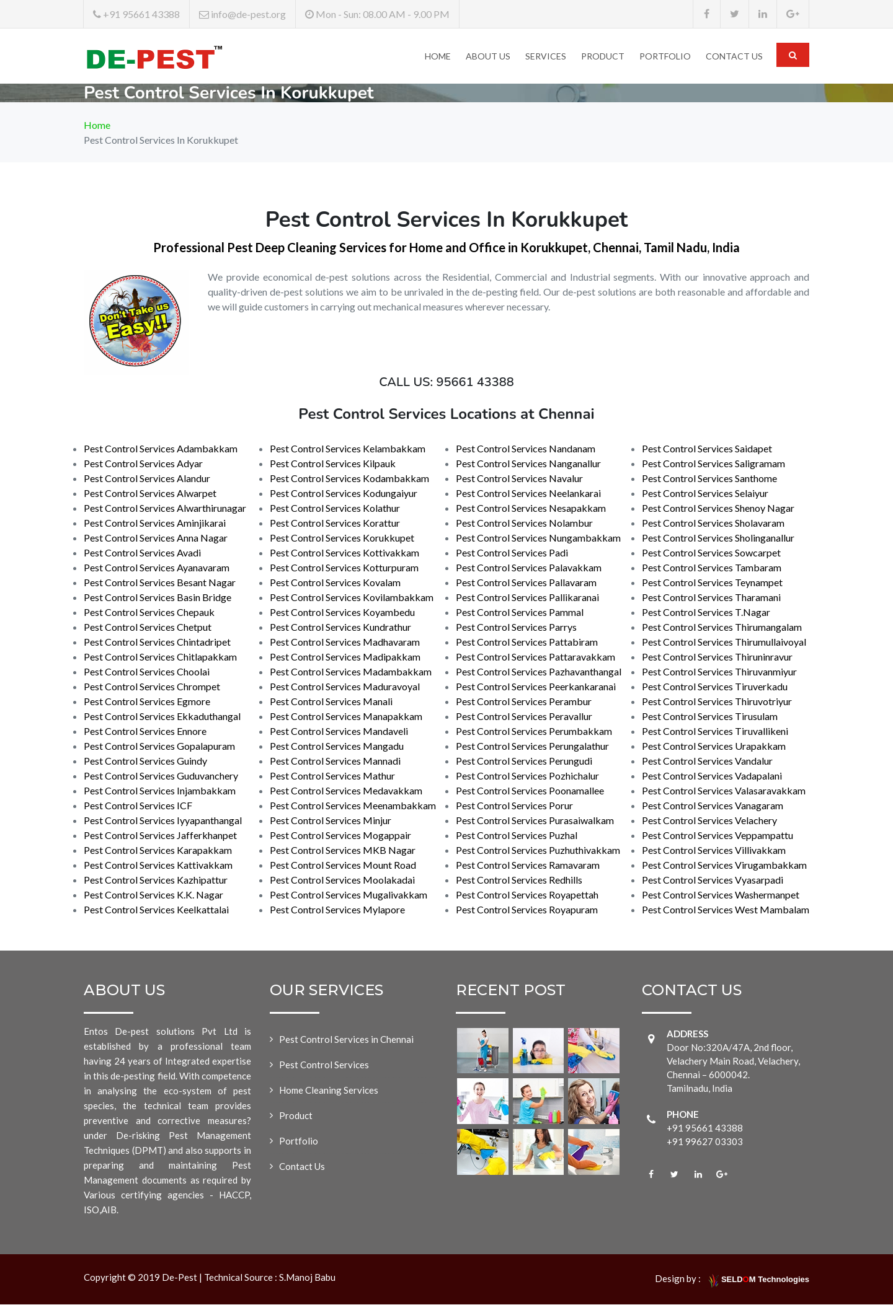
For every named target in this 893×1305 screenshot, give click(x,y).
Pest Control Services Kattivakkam (158, 865)
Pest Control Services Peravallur (524, 717)
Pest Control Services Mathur (332, 776)
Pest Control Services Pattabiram (527, 642)
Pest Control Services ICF (138, 806)
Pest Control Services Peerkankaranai (536, 687)
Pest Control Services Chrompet (152, 687)
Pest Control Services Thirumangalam (722, 627)
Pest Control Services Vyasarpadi (712, 880)
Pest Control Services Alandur (147, 479)
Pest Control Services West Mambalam (725, 910)
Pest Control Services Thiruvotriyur (717, 702)
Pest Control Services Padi (512, 553)
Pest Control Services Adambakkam (161, 449)
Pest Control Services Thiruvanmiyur (719, 672)
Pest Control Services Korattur (335, 523)
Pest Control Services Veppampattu (717, 835)
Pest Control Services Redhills (519, 880)
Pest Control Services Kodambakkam (349, 479)
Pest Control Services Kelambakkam (347, 449)
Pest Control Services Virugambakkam (724, 865)
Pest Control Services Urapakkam (714, 746)
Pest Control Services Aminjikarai (155, 523)
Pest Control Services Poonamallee (530, 791)
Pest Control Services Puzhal (516, 835)
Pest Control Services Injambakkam (160, 791)
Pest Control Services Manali (331, 702)
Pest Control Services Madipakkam (345, 657)
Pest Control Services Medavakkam (346, 791)
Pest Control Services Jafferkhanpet (160, 835)
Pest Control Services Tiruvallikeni (715, 731)
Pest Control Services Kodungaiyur (343, 493)
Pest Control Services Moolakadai (342, 880)
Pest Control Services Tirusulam (710, 717)
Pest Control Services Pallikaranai (527, 598)
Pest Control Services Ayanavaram (156, 568)
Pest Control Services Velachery (709, 821)
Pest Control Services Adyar (143, 464)
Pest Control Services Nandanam (525, 449)
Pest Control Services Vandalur (707, 761)
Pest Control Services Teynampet (712, 583)
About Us (488, 56)
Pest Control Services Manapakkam (346, 717)
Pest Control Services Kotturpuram (344, 568)
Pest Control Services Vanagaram (712, 806)
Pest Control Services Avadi (142, 553)
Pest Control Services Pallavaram (526, 583)
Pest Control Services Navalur (519, 479)
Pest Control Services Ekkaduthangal (162, 717)
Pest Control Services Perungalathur (532, 746)
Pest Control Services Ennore (145, 731)
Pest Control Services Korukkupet (342, 538)
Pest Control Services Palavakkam (529, 568)
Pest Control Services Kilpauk (333, 464)
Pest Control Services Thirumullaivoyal (724, 642)
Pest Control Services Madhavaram (345, 642)
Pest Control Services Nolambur (524, 523)
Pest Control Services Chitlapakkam (160, 657)
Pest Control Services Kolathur (335, 508)
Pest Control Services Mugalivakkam (348, 895)
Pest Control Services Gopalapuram (159, 746)
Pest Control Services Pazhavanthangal (538, 672)
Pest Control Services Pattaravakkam (535, 657)
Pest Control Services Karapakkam (158, 850)
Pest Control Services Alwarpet (150, 493)
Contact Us (734, 56)
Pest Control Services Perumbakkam (534, 731)
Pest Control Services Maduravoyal (345, 687)
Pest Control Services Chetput (147, 627)
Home (438, 56)
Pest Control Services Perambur (524, 702)
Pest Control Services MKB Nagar (342, 850)
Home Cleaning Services (328, 1090)
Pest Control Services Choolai (147, 672)
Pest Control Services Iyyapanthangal (163, 821)
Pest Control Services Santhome (709, 479)
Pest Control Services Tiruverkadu (715, 687)
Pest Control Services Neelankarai (528, 493)
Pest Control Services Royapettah (527, 895)
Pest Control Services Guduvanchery (161, 776)
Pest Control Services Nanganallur (528, 464)
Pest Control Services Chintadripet (157, 642)
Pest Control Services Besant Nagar (160, 583)
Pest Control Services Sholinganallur (718, 538)
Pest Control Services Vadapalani (712, 776)
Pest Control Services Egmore (147, 702)
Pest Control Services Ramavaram (528, 865)
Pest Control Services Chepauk (149, 612)
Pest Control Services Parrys (516, 627)
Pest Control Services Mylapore (337, 910)
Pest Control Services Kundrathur (340, 627)
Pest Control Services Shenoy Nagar (718, 508)
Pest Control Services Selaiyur (705, 493)
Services (545, 56)
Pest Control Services (324, 1065)
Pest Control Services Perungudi (524, 761)
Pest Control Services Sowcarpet (711, 553)
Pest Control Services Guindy (145, 761)
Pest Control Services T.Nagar (706, 612)
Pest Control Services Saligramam (713, 464)
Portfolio (665, 56)
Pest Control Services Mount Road (343, 865)
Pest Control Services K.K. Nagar (153, 895)
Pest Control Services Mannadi (335, 761)
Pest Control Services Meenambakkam (353, 806)
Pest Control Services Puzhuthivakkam (538, 850)
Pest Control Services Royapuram (527, 910)
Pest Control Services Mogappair (340, 835)
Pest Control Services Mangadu (337, 746)
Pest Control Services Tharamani (711, 598)
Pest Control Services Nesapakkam (531, 508)
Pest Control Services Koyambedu (342, 612)
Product (602, 56)
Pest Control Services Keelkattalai (156, 910)
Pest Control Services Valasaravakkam (724, 791)
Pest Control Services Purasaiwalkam (535, 821)
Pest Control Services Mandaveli (339, 731)
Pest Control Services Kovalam (335, 583)
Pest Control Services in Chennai (346, 1039)
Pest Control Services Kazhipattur (156, 880)
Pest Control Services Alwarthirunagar (165, 508)
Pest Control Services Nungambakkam (538, 538)
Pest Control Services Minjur (330, 821)
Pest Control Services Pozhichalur (527, 776)
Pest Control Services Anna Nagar (156, 538)
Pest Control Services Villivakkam (714, 850)
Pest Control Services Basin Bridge (157, 598)
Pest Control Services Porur (514, 806)
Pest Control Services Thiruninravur (717, 657)
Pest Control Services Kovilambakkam (351, 598)
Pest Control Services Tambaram (711, 568)
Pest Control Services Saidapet (707, 449)
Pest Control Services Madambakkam (351, 672)
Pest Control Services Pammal (520, 612)
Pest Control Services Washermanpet (720, 895)
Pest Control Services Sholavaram (713, 523)
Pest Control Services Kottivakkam (344, 553)
